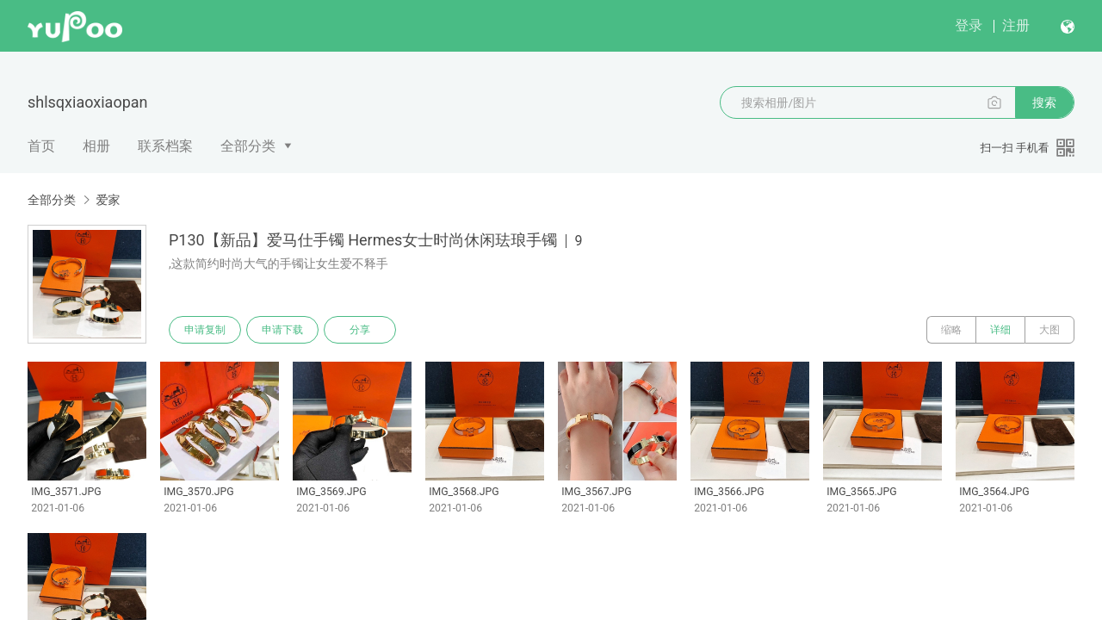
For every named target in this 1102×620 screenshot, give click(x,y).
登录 (968, 25)
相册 (96, 146)
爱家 (108, 200)
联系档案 (165, 146)
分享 (360, 330)
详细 (1000, 330)
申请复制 (205, 330)
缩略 (951, 330)
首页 (41, 146)
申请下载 (282, 330)
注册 (1016, 25)
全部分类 (248, 146)
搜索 (1044, 102)
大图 (1049, 330)
